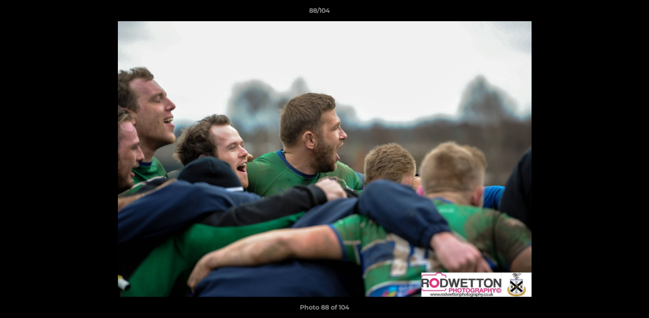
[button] (612, 13)
